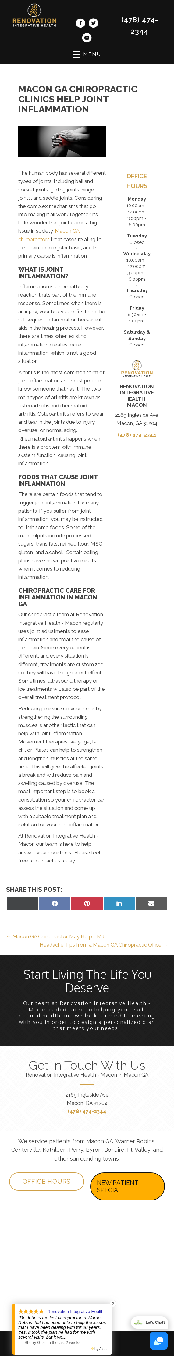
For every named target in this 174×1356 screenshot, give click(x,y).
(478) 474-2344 (137, 435)
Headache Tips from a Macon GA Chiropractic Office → (104, 945)
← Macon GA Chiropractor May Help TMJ (55, 936)
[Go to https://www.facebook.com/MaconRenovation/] (80, 24)
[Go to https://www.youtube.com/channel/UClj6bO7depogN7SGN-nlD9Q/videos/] (87, 38)
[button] (46, 1181)
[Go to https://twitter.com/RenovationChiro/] (93, 24)
